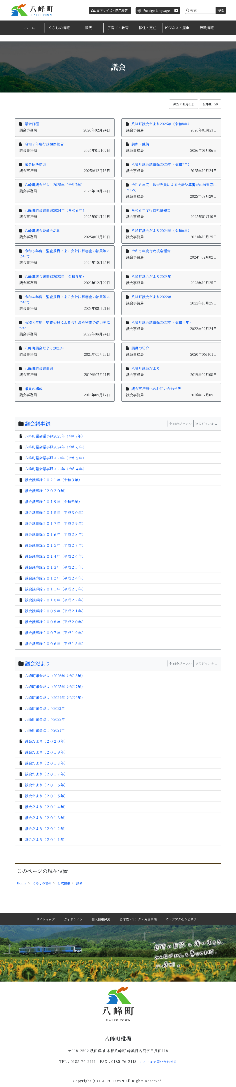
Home (21, 883)
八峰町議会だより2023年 (151, 276)
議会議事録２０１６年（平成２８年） (55, 534)
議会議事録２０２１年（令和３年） (53, 479)
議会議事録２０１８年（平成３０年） (55, 512)
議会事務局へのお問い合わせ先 (156, 388)
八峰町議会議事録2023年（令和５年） (55, 276)
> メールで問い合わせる (158, 1061)
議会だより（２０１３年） (46, 817)
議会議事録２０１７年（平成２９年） (55, 523)
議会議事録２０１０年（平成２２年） (55, 599)
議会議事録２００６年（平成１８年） (55, 643)
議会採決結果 (35, 164)
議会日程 (32, 123)
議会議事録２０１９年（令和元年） (53, 501)
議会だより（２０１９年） (46, 752)
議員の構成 (33, 388)
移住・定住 (147, 27)
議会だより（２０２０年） (46, 741)
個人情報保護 (101, 919)
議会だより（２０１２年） (46, 828)
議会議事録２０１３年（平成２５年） (55, 567)
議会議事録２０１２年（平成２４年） (55, 578)
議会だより (37, 663)
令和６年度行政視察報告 (150, 210)
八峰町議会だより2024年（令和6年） (161, 230)
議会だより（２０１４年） (46, 806)
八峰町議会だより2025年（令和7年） (54, 184)
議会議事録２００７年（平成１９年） (55, 632)
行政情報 (207, 27)
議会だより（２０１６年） (46, 784)
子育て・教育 (118, 27)
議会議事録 (37, 423)
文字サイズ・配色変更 (112, 10)
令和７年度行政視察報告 (44, 144)
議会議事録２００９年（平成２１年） (55, 610)
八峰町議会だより (145, 368)
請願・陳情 (140, 144)
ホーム (29, 27)
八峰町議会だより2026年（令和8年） (161, 123)
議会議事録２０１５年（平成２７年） (55, 545)
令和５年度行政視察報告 (150, 250)
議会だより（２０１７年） (46, 774)
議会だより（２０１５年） (46, 795)
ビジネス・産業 (177, 27)
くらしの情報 (59, 27)
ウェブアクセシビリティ (183, 919)
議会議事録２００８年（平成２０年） (55, 621)
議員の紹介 (140, 348)
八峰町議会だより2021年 (44, 348)
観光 (88, 27)
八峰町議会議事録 (39, 368)
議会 (79, 883)
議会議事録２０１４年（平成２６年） (55, 556)
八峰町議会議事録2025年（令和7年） (161, 164)
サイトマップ (45, 919)
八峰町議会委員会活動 (42, 230)
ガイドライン (73, 919)
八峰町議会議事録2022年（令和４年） (162, 322)
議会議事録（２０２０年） (46, 490)
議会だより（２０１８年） (46, 763)
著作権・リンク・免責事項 (138, 919)
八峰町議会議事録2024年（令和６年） (55, 210)
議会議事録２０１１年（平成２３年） (55, 589)
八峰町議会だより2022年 (151, 296)
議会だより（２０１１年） (46, 839)
